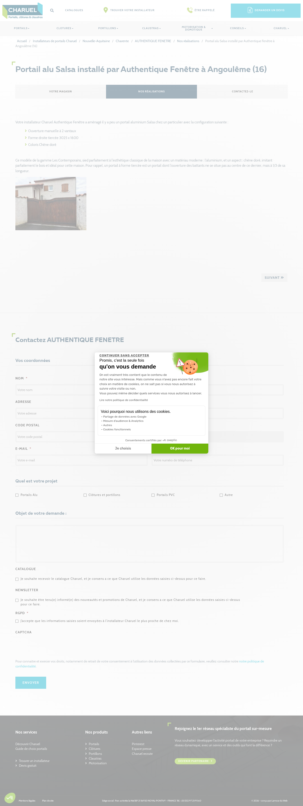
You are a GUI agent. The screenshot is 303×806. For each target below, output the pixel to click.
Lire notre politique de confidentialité (123, 400)
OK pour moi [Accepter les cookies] (180, 448)
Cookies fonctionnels (117, 429)
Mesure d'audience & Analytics (123, 421)
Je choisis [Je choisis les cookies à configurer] (123, 448)
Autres (107, 425)
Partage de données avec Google (125, 416)
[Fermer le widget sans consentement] (124, 355)
